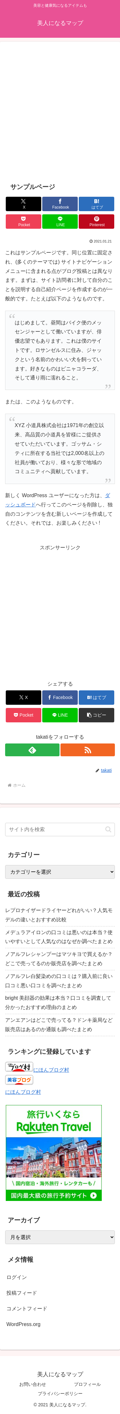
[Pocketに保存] (23, 221)
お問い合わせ (32, 1384)
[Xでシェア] (23, 204)
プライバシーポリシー (60, 1393)
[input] (60, 829)
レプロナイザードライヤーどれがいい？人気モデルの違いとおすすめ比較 (59, 915)
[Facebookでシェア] (60, 204)
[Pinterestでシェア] (96, 221)
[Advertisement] (60, 112)
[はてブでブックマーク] (96, 204)
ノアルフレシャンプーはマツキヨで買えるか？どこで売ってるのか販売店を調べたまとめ (59, 958)
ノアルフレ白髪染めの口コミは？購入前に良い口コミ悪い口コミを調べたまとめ (59, 980)
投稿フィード (21, 1293)
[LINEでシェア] (60, 221)
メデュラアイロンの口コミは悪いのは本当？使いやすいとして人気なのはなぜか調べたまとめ (59, 937)
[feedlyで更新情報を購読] (32, 749)
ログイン (16, 1277)
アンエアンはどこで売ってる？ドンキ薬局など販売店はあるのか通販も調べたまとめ (59, 1024)
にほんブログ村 (37, 1070)
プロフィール (87, 1384)
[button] (96, 715)
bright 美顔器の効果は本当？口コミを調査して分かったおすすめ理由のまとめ (58, 1002)
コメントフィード (26, 1308)
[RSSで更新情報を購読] (87, 749)
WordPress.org (23, 1324)
